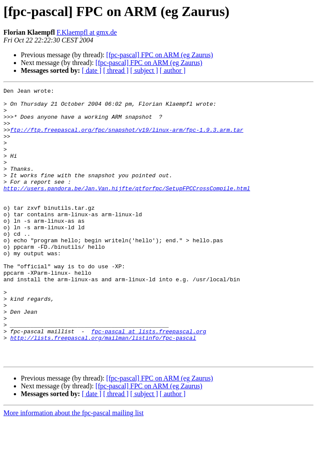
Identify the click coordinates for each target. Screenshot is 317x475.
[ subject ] (144, 70)
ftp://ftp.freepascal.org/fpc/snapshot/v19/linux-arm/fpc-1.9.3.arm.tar (126, 139)
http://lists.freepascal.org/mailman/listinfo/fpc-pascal (103, 388)
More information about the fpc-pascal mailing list (73, 467)
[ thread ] (116, 70)
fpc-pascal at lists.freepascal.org (148, 380)
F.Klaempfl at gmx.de (87, 32)
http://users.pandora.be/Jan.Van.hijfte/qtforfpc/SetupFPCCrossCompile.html (126, 209)
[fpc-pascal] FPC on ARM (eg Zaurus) (159, 55)
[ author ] (173, 70)
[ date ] (91, 70)
